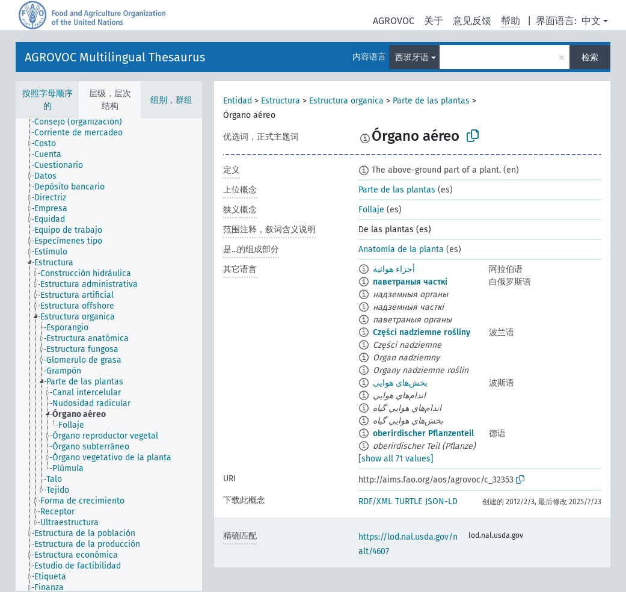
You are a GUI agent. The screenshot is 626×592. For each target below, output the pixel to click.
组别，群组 (171, 100)
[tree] (109, 355)
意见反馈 (472, 20)
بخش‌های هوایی (400, 383)
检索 (590, 57)
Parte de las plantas (431, 101)
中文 (591, 20)
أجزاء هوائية (394, 269)
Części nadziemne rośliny (421, 332)
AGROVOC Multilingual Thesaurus (115, 57)
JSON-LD (441, 501)
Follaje (371, 210)
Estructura (280, 101)
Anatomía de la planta (401, 249)
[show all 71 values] (396, 459)
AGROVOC (393, 20)
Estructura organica (346, 101)
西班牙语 (412, 57)
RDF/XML (375, 501)
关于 (433, 20)
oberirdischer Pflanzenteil (423, 433)
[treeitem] (83, 122)
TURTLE (408, 501)
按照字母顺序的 (47, 99)
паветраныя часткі (410, 282)
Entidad (237, 101)
